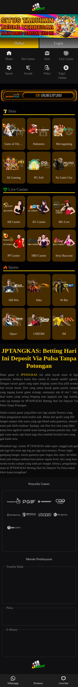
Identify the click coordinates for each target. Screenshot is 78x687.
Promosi (38, 680)
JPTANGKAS (29, 374)
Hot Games (28, 56)
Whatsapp (13, 680)
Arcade (28, 70)
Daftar (19, 43)
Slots (47, 56)
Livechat (63, 680)
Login (58, 43)
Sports (9, 70)
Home (9, 56)
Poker (47, 70)
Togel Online (63, 72)
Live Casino (66, 56)
